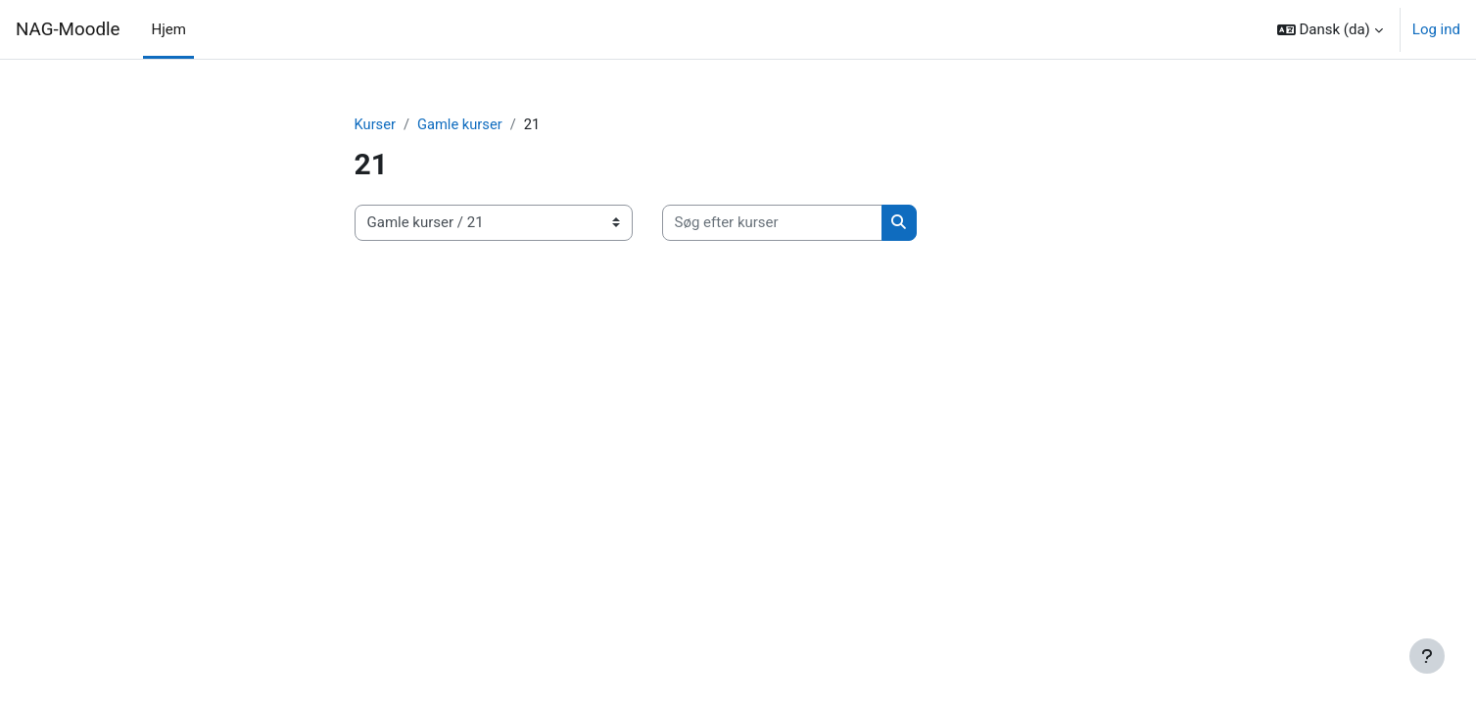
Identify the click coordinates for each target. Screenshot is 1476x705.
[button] (1330, 29)
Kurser (376, 124)
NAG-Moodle (67, 29)
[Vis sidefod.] (1427, 656)
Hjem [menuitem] (168, 29)
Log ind (1436, 29)
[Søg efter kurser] (772, 224)
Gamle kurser (461, 124)
